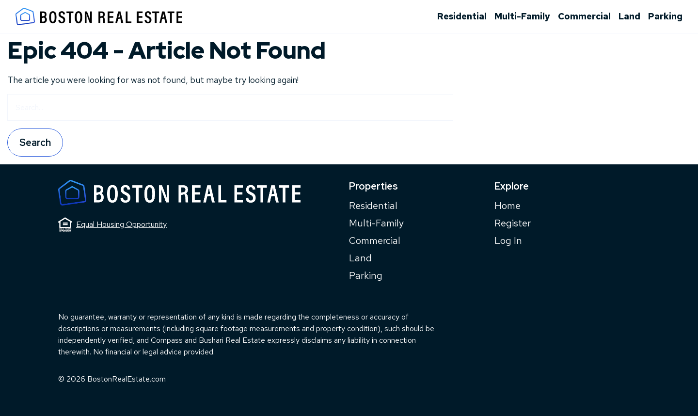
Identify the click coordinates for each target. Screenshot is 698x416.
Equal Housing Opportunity (112, 224)
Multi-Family (522, 16)
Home (507, 205)
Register (512, 223)
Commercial (584, 16)
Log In (508, 240)
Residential (462, 16)
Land (629, 16)
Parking (665, 16)
